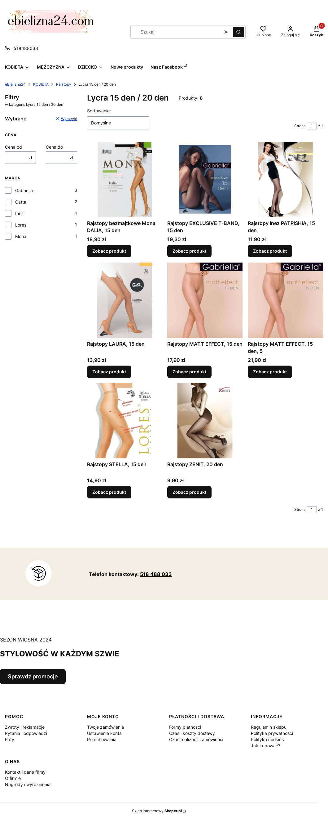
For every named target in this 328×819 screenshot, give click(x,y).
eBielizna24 (15, 84)
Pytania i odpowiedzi (26, 733)
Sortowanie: (99, 110)
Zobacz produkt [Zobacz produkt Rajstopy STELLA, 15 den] (109, 492)
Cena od (13, 147)
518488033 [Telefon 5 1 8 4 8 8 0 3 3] (26, 48)
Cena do (54, 147)
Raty (9, 739)
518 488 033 (156, 574)
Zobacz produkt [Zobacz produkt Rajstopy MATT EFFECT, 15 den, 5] (270, 371)
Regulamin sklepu (268, 727)
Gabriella (24, 190)
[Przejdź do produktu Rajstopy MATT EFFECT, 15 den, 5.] (285, 300)
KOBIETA (41, 84)
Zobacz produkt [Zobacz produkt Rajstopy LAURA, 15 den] (109, 371)
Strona (300, 126)
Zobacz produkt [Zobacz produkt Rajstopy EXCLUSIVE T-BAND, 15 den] (189, 251)
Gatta (20, 202)
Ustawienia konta (104, 733)
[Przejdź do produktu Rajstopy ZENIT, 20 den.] (205, 420)
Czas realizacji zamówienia (196, 739)
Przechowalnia (101, 739)
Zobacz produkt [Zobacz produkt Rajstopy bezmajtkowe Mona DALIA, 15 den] (109, 251)
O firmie (13, 778)
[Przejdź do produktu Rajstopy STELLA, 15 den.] (124, 420)
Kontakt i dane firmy (25, 772)
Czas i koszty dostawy (192, 733)
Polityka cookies (267, 739)
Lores (20, 224)
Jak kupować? (265, 745)
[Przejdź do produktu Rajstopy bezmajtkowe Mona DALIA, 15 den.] (124, 179)
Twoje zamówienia (105, 727)
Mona (20, 236)
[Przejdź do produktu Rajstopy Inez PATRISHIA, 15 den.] (285, 179)
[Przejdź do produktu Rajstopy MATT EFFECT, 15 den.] (205, 300)
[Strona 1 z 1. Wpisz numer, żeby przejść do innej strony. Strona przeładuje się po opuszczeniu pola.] (312, 126)
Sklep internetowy (157, 810)
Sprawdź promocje (33, 676)
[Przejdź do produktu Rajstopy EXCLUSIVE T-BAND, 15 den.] (205, 179)
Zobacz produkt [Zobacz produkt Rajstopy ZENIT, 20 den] (189, 492)
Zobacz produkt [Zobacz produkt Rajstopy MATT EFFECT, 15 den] (189, 371)
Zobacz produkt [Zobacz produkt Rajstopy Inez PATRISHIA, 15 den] (270, 251)
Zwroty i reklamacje (25, 727)
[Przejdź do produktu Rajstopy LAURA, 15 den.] (124, 300)
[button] (238, 32)
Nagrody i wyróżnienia (27, 784)
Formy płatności (185, 727)
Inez (19, 213)
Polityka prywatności (272, 733)
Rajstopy (63, 84)
